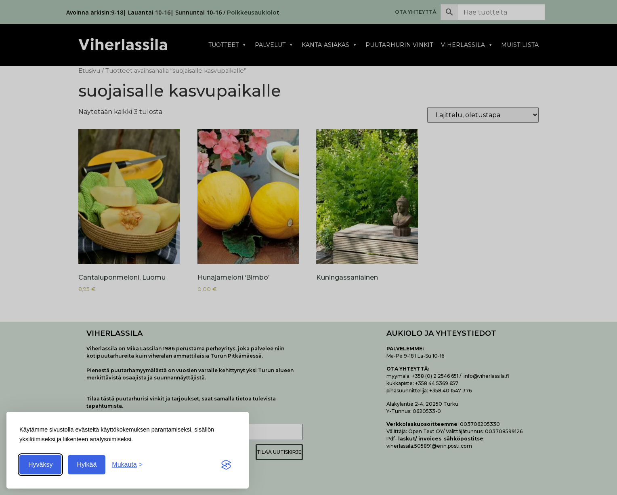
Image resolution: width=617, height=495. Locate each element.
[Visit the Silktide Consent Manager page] (226, 464)
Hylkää (87, 464)
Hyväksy (40, 464)
